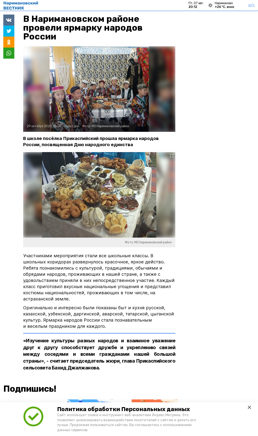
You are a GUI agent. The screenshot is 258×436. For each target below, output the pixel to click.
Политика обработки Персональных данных (123, 409)
